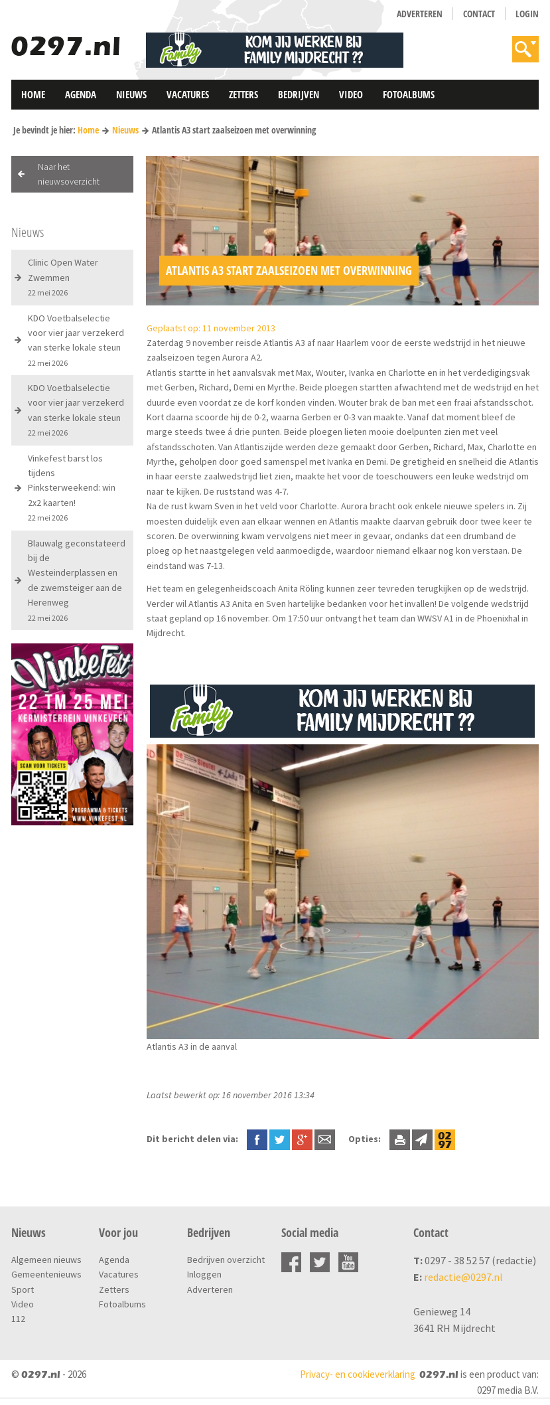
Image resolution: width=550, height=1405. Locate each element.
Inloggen (204, 1274)
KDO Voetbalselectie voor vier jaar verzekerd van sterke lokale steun (76, 340)
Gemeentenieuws (46, 1274)
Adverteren (420, 13)
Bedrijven (298, 94)
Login (527, 13)
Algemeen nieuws (46, 1260)
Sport (22, 1289)
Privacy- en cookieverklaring (357, 1374)
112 (18, 1319)
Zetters (243, 94)
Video (351, 94)
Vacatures (188, 94)
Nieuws (131, 94)
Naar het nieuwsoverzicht (69, 174)
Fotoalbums (409, 94)
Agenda (80, 94)
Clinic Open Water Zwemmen (63, 276)
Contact (479, 13)
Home (33, 94)
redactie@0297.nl (463, 1276)
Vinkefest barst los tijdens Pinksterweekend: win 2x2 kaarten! (71, 487)
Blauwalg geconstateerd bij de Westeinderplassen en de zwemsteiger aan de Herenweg (76, 580)
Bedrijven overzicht (226, 1260)
